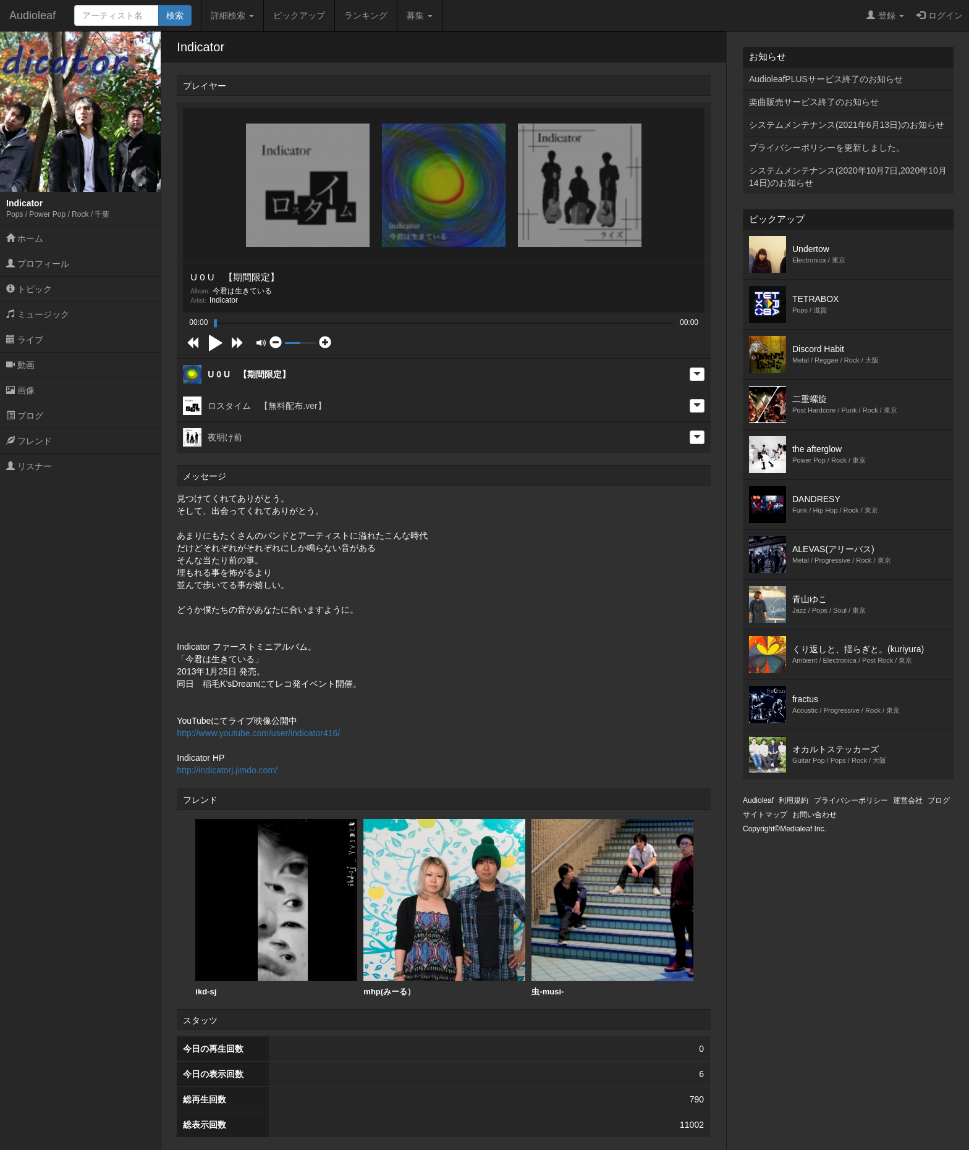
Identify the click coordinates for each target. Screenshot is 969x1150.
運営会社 (908, 800)
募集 (420, 15)
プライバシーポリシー (851, 800)
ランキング (365, 15)
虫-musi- (612, 907)
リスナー (29, 466)
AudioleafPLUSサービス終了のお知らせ (826, 79)
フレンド (29, 441)
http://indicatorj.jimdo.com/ (227, 770)
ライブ (24, 340)
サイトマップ (765, 814)
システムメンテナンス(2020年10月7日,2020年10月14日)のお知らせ (848, 177)
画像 (20, 390)
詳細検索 (232, 15)
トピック (29, 289)
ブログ (24, 416)
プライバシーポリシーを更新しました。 (827, 148)
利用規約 (793, 800)
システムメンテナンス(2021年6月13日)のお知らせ (846, 125)
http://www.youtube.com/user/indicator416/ (258, 733)
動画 (20, 365)
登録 (885, 15)
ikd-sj (276, 907)
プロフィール (37, 264)
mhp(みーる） (444, 907)
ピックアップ (299, 15)
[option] (276, 908)
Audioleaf (32, 15)
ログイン (939, 15)
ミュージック (37, 314)
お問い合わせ (814, 814)
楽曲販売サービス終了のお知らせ (814, 102)
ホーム (24, 238)
